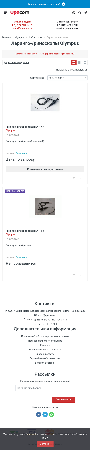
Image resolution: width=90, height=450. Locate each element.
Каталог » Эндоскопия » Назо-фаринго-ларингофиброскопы (45, 54)
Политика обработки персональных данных (45, 336)
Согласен (45, 443)
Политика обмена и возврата (45, 349)
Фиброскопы (35, 37)
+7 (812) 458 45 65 (36, 319)
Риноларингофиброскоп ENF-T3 (25, 230)
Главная (6, 37)
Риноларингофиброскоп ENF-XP (25, 126)
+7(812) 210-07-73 (22, 25)
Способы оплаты (45, 354)
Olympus (19, 37)
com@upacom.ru (22, 28)
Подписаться (64, 399)
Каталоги (45, 345)
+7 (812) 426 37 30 (67, 25)
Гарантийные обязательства (45, 358)
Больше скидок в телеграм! (45, 4)
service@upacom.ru (67, 28)
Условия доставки (45, 362)
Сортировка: (37, 77)
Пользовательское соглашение (45, 340)
